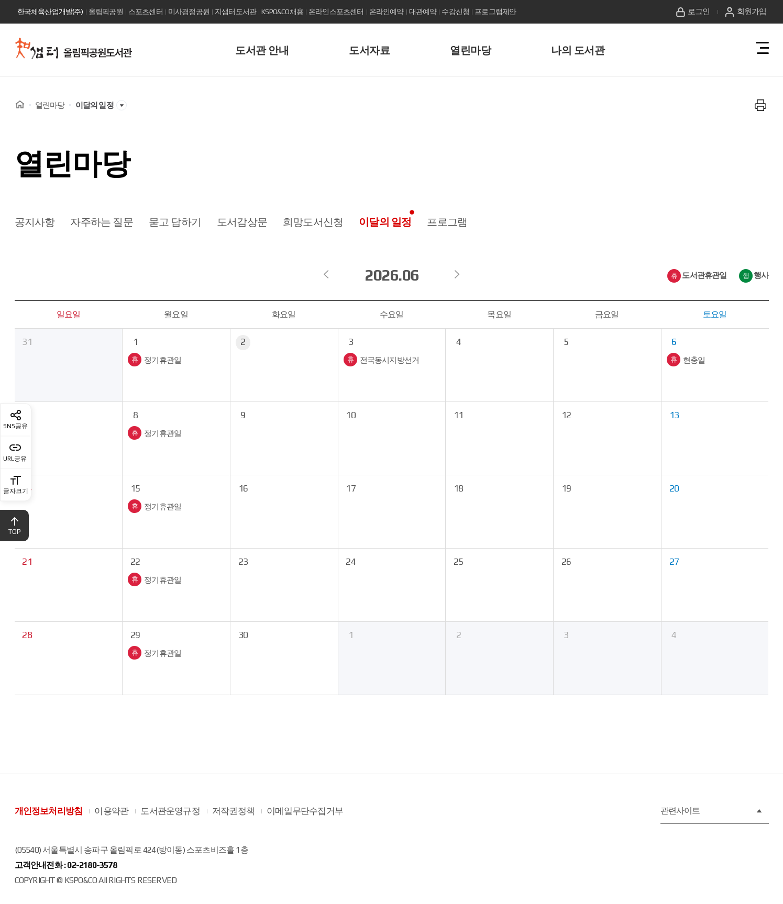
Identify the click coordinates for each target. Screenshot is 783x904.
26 (566, 561)
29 (135, 635)
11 (459, 415)
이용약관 (111, 811)
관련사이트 (712, 811)
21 (27, 561)
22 (135, 561)
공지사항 (35, 222)
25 (459, 561)
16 (243, 488)
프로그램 (447, 222)
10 (351, 415)
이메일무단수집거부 (305, 811)
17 (351, 488)
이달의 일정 (385, 222)
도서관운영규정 (170, 811)
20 (674, 488)
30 (243, 635)
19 (566, 488)
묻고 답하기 (175, 222)
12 (566, 415)
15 (135, 488)
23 (243, 561)
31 (27, 342)
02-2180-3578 (91, 865)
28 (27, 635)
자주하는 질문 (101, 222)
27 (674, 561)
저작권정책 (233, 811)
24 (351, 561)
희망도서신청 (313, 222)
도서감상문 (242, 222)
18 (459, 488)
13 (674, 415)
